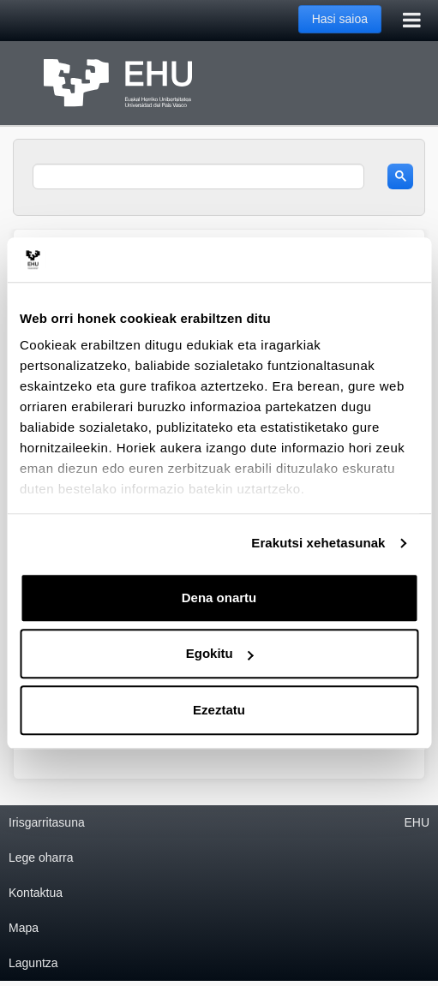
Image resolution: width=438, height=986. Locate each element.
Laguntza (33, 963)
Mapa (24, 928)
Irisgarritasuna (47, 822)
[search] (198, 176)
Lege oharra (41, 857)
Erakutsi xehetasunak (318, 543)
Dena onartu (219, 597)
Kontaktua (36, 892)
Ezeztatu (219, 709)
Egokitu (220, 654)
